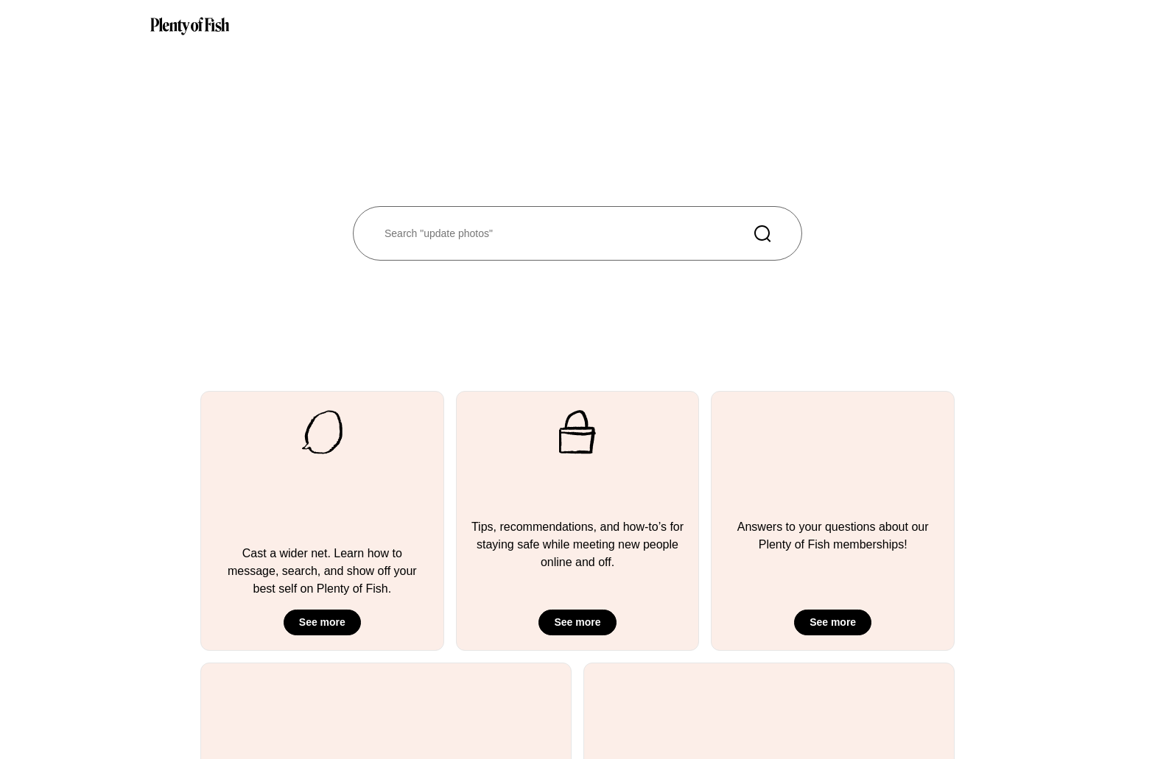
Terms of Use (740, 683)
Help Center (510, 683)
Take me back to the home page (234, 184)
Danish (839, 749)
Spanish (842, 726)
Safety (499, 705)
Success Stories (407, 705)
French (839, 705)
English (841, 683)
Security (502, 726)
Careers (616, 705)
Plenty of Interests (411, 726)
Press (611, 683)
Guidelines (395, 683)
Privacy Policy (741, 705)
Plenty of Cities (405, 749)
